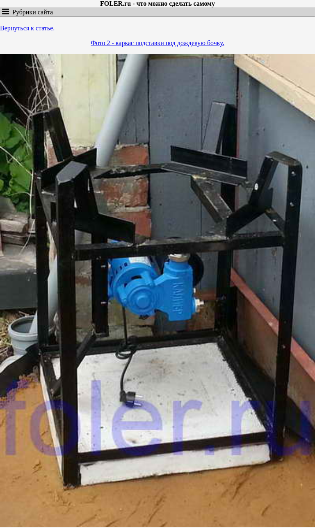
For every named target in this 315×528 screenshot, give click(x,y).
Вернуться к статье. (27, 28)
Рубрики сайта (31, 12)
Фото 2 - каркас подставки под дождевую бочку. (157, 42)
